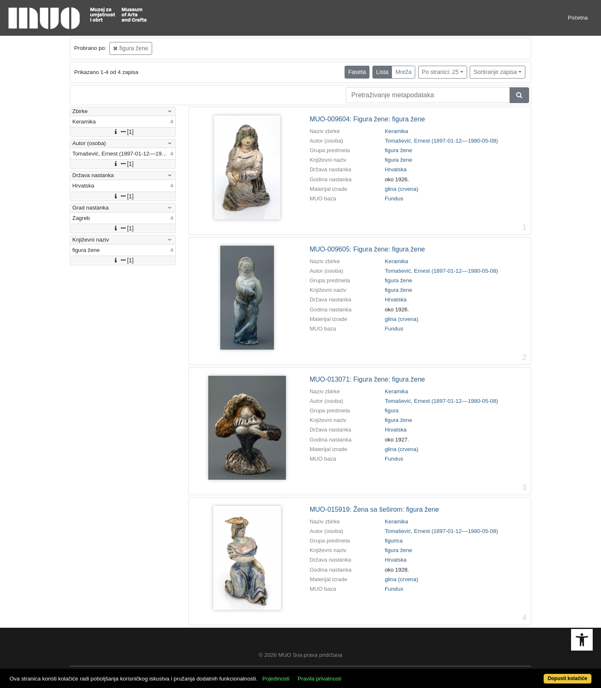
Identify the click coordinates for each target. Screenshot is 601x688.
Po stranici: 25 (440, 72)
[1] (123, 131)
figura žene (130, 48)
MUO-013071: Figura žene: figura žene (367, 379)
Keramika (396, 131)
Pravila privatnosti (319, 679)
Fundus (394, 198)
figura (392, 410)
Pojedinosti (275, 679)
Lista (382, 72)
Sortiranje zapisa (495, 72)
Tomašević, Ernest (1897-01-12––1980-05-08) (441, 141)
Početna (578, 18)
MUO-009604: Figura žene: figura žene (367, 119)
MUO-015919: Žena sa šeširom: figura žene (374, 509)
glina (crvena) (402, 189)
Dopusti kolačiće (567, 678)
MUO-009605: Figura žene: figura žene (367, 249)
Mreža (403, 72)
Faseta (357, 72)
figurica (394, 541)
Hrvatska (396, 169)
